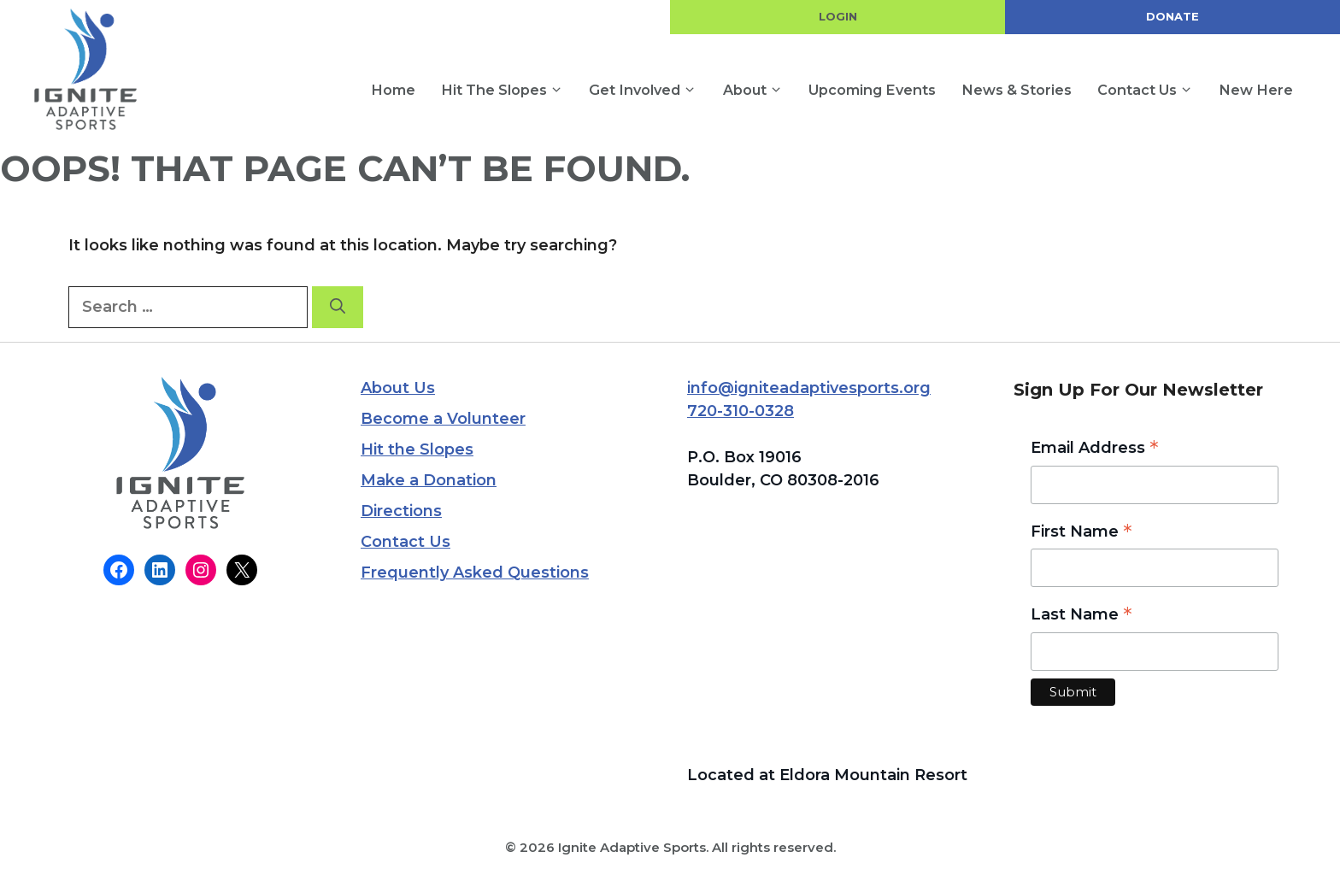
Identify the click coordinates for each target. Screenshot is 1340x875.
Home (393, 89)
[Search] (337, 307)
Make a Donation (429, 480)
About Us (398, 388)
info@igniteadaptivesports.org (809, 388)
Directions (401, 511)
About (759, 90)
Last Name (1081, 616)
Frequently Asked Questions (475, 572)
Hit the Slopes (508, 90)
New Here (1256, 89)
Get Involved (649, 90)
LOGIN (838, 16)
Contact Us (1151, 90)
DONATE (1172, 16)
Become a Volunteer (443, 418)
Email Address (1095, 449)
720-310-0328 (740, 411)
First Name (1081, 533)
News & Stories (1016, 89)
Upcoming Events (872, 89)
